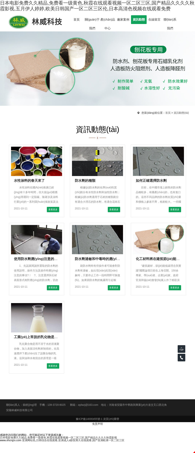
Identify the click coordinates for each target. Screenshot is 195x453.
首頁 (77, 19)
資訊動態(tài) (139, 21)
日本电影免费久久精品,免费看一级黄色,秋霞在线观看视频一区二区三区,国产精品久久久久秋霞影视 (58, 437)
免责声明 (97, 423)
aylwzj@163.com (88, 404)
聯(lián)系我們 (170, 21)
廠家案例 (123, 19)
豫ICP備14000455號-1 (89, 418)
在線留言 (154, 19)
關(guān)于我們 (92, 21)
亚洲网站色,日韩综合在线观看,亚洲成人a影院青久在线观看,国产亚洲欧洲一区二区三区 (73, 440)
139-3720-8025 (56, 404)
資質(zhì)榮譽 (111, 418)
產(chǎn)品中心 (107, 21)
